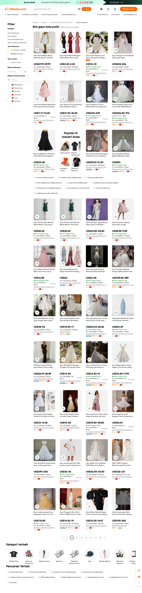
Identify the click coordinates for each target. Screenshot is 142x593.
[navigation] (18, 280)
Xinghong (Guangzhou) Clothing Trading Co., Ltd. (97, 167)
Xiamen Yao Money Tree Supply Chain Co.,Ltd (123, 334)
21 (100, 537)
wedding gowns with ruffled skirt (46, 193)
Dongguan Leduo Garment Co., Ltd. (123, 383)
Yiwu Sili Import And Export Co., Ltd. (97, 122)
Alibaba (35, 22)
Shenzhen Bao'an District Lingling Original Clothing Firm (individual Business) (97, 236)
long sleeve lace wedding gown (91, 572)
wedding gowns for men (95, 577)
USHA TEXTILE (65, 332)
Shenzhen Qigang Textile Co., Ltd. (71, 283)
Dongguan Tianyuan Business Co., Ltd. (97, 477)
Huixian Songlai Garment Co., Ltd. (44, 238)
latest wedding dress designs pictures (48, 183)
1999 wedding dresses (46, 577)
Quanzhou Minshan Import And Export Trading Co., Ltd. (97, 334)
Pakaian (44, 22)
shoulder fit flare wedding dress (69, 178)
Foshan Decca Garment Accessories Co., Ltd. (44, 332)
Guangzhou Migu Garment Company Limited (71, 481)
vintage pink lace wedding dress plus (47, 188)
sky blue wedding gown (94, 178)
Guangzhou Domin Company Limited (71, 526)
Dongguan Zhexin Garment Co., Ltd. (97, 73)
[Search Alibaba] (55, 9)
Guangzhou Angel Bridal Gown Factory (44, 477)
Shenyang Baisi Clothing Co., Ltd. (123, 122)
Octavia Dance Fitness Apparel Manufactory (44, 169)
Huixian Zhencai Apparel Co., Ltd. (123, 430)
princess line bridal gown (36, 572)
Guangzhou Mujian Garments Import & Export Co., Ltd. (71, 69)
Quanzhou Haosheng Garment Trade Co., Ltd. (44, 527)
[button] (79, 9)
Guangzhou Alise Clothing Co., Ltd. (71, 118)
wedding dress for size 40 (118, 577)
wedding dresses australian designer (105, 183)
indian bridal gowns (15, 572)
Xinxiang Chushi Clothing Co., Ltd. (44, 287)
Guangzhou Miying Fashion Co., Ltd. (44, 379)
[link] (139, 570)
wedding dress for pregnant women (21, 577)
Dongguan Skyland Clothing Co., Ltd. (44, 428)
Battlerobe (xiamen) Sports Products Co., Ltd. (123, 238)
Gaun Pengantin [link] (82, 22)
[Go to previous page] (62, 537)
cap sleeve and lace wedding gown (63, 572)
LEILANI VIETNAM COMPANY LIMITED (71, 428)
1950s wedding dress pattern (70, 577)
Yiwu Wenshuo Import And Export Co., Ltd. (97, 383)
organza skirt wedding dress (76, 183)
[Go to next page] (105, 537)
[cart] (108, 9)
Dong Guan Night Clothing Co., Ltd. (44, 69)
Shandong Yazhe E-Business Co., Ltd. (123, 69)
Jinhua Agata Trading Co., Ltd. (123, 285)
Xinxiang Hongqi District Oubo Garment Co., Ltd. (71, 238)
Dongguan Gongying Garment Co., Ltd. (97, 526)
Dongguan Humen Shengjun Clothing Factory (123, 477)
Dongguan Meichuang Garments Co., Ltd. (71, 381)
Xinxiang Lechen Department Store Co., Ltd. (44, 120)
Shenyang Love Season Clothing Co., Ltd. (123, 169)
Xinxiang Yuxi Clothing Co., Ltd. (97, 285)
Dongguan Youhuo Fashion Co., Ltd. (97, 432)
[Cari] (86, 9)
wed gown (12, 582)
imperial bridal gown (102, 188)
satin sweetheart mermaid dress (77, 188)
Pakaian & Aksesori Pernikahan (62, 22)
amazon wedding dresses (43, 178)
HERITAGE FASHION (119, 526)
